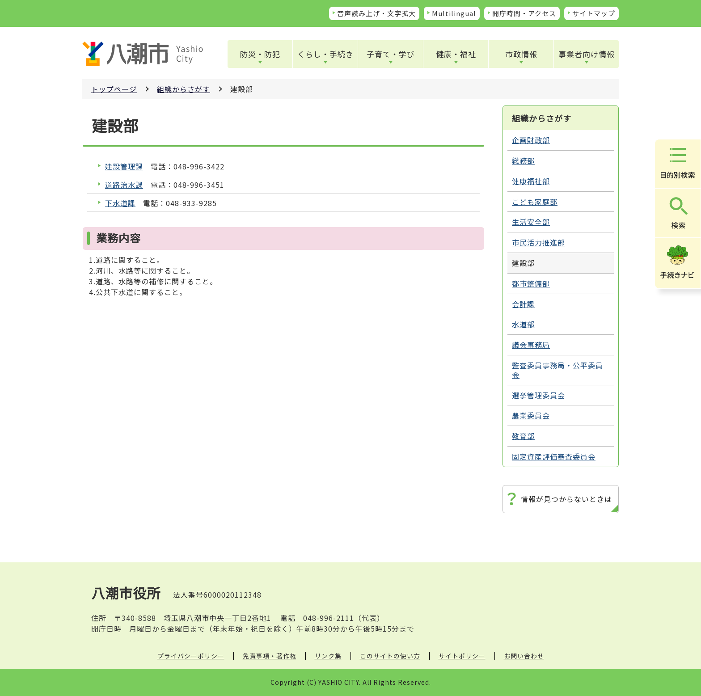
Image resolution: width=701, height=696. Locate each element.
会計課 (523, 304)
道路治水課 (124, 185)
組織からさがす (183, 89)
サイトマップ (593, 13)
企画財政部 (531, 140)
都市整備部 (531, 283)
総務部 (523, 160)
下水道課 (120, 203)
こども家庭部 (534, 201)
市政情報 (521, 53)
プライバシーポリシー (190, 656)
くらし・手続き (325, 53)
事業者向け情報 (586, 53)
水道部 (523, 324)
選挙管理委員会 (538, 395)
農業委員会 (531, 415)
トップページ (114, 89)
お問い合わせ (524, 656)
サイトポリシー (462, 656)
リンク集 (328, 656)
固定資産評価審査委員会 (553, 456)
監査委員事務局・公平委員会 (557, 370)
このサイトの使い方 (390, 656)
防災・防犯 (260, 53)
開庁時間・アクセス (524, 13)
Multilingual (454, 13)
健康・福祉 (456, 53)
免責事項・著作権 (269, 656)
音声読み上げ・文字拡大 (376, 13)
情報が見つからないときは (566, 499)
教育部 (523, 435)
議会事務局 (531, 344)
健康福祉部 (531, 181)
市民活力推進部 (538, 242)
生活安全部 (531, 221)
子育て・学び (391, 53)
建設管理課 (124, 166)
